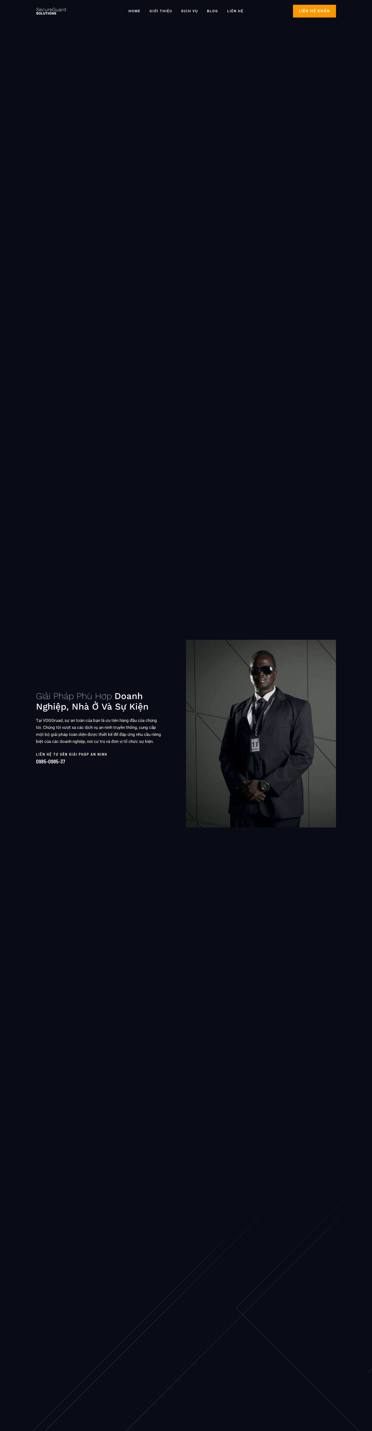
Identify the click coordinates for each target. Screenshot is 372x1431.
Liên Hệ (231, 11)
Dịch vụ (189, 11)
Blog (210, 11)
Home (138, 11)
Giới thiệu (163, 11)
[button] (314, 11)
